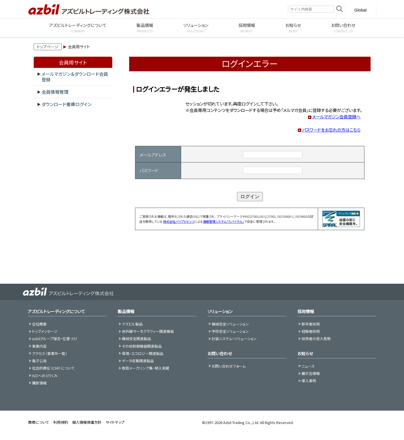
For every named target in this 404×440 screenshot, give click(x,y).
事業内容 (39, 346)
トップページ (47, 46)
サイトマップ (115, 422)
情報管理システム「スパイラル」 (223, 221)
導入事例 (309, 380)
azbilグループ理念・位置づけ (54, 338)
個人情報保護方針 (86, 422)
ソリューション (219, 311)
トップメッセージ (45, 331)
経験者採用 (311, 331)
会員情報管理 (55, 91)
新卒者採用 (311, 324)
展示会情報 (311, 373)
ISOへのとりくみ (45, 375)
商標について (38, 422)
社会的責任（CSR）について (53, 368)
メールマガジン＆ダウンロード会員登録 (75, 76)
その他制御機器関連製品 (142, 346)
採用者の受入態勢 (316, 338)
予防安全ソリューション (230, 331)
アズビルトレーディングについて (56, 311)
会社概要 (39, 324)
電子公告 (39, 360)
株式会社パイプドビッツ (179, 221)
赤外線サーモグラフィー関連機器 (148, 331)
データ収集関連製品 (138, 360)
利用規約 (60, 422)
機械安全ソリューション (230, 324)
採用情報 (305, 311)
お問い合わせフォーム (229, 366)
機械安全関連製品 (136, 338)
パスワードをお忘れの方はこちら (331, 130)
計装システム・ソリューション (234, 338)
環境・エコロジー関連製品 (142, 353)
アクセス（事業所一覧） (49, 353)
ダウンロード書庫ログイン (67, 104)
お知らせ (305, 353)
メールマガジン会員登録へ (336, 116)
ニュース (308, 366)
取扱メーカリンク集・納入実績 (145, 368)
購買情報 (39, 383)
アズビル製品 (132, 324)
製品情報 (126, 311)
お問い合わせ (219, 353)
